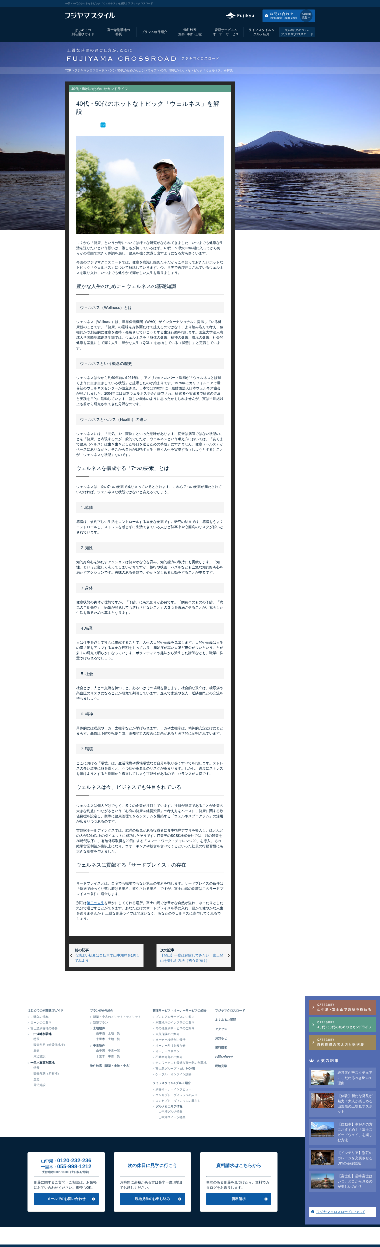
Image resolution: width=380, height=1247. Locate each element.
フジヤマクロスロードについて (275, 297)
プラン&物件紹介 (139, 1010)
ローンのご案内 (78, 1022)
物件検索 (190, 32)
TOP (68, 70)
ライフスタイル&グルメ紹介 (209, 1083)
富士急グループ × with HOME (213, 1068)
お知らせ (258, 1038)
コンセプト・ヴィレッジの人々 (214, 1095)
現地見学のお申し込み (190, 1199)
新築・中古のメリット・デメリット (154, 1017)
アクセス (274, 3)
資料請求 (258, 1047)
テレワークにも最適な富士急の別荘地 (218, 1063)
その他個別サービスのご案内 (212, 1028)
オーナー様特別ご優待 (208, 1040)
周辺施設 (77, 1056)
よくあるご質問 (263, 1020)
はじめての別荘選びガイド (83, 32)
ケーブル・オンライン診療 (211, 1074)
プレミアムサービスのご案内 (212, 1017)
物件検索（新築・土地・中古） (149, 1066)
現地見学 (258, 1066)
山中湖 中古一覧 (146, 1050)
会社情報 (124, 1231)
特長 (74, 1039)
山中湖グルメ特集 (208, 1111)
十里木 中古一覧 (146, 1056)
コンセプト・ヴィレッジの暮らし (215, 1101)
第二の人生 (95, 903)
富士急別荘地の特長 (118, 32)
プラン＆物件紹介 (154, 32)
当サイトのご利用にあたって (188, 1231)
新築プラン (138, 1022)
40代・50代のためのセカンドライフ (132, 70)
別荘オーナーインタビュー (211, 1089)
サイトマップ (244, 1231)
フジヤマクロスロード (297, 32)
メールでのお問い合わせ (103, 1199)
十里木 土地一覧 (146, 1039)
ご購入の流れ (77, 1017)
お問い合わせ (261, 1057)
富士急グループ (271, 1231)
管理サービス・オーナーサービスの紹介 (217, 1010)
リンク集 (222, 1231)
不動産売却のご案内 (206, 1057)
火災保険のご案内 (205, 1034)
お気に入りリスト (301, 3)
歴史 (74, 1050)
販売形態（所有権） (84, 1073)
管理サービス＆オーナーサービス (226, 32)
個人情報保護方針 (150, 1231)
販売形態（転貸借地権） (87, 1045)
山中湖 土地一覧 (146, 1033)
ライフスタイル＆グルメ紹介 (261, 32)
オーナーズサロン (205, 1051)
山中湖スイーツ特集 (209, 1117)
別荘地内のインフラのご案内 (212, 1022)
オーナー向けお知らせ (208, 1045)
